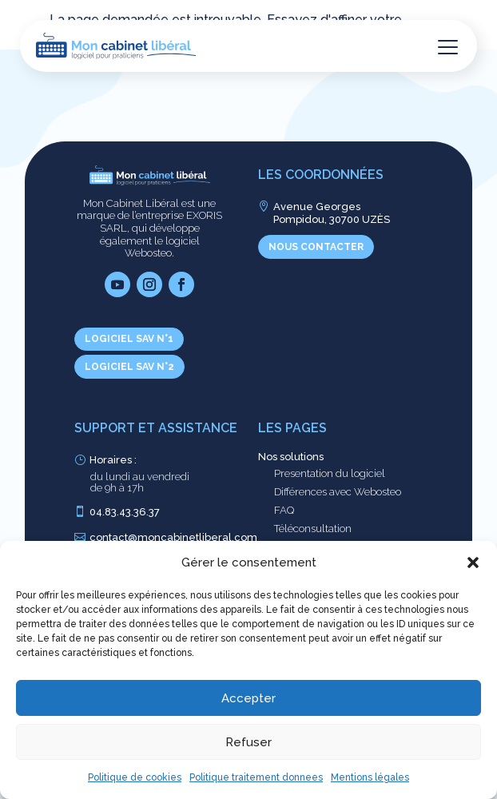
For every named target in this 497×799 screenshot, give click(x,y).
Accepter (248, 698)
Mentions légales (370, 777)
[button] (473, 562)
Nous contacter (316, 246)
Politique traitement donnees (256, 777)
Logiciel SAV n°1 (129, 338)
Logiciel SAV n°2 (129, 366)
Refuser (248, 742)
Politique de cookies (134, 777)
